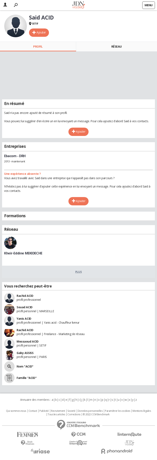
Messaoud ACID (28, 341)
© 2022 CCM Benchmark (96, 414)
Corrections (73, 414)
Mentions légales (142, 410)
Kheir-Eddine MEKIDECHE (23, 253)
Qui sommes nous (16, 410)
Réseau (116, 46)
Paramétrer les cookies (117, 410)
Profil (38, 46)
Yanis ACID (24, 319)
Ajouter (41, 32)
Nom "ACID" (25, 366)
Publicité (44, 410)
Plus (78, 272)
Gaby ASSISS (25, 353)
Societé (71, 410)
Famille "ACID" (27, 378)
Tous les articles (56, 414)
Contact (33, 410)
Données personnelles (90, 410)
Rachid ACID (25, 296)
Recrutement (58, 410)
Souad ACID (25, 307)
